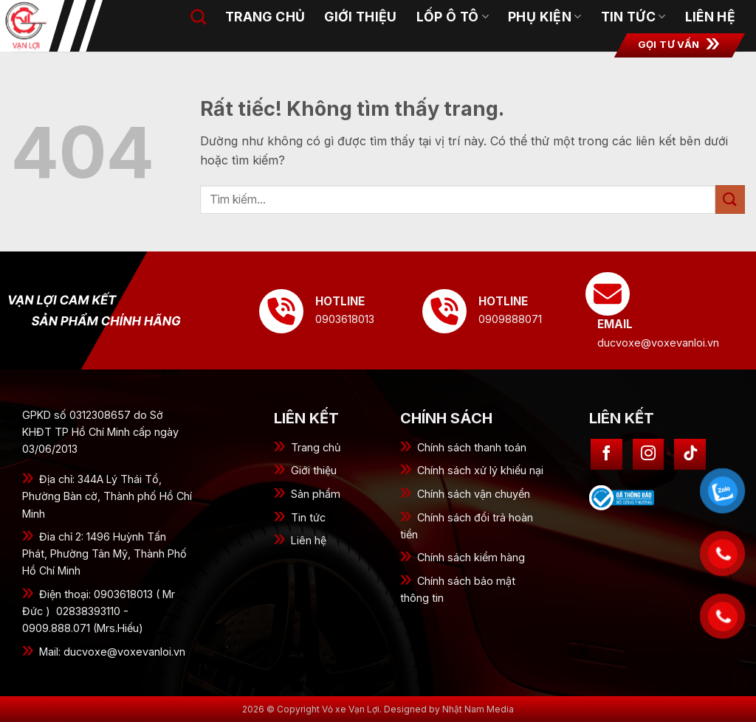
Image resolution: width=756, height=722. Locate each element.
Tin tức (633, 16)
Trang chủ (265, 16)
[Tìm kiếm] (198, 16)
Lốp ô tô (452, 16)
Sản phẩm (315, 493)
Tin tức (308, 517)
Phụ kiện (544, 16)
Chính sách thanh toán (471, 447)
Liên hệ (710, 16)
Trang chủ (316, 447)
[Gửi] (730, 199)
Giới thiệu (360, 16)
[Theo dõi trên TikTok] (690, 455)
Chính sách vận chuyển (473, 493)
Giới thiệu (314, 470)
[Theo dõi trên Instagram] (648, 455)
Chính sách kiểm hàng (471, 557)
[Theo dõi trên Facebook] (606, 455)
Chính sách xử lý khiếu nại (480, 470)
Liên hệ (308, 540)
